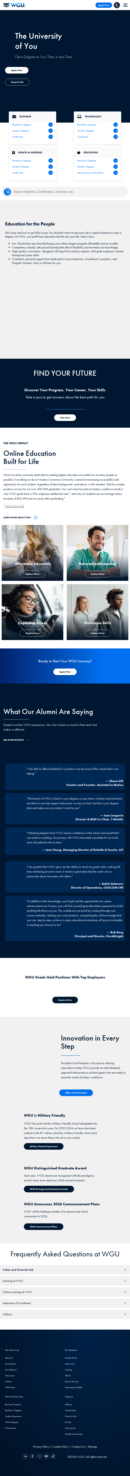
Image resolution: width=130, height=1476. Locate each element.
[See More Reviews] (15, 740)
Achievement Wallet (73, 1387)
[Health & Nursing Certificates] (32, 173)
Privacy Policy (41, 1447)
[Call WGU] (117, 5)
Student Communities (74, 1433)
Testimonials (70, 1428)
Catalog (68, 1369)
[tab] (65, 1269)
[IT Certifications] (97, 137)
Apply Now (104, 5)
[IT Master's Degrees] (97, 131)
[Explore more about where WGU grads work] (65, 1000)
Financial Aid (71, 1416)
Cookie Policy (60, 1447)
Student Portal (71, 1357)
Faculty (68, 1422)
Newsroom (10, 1375)
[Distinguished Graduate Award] (49, 1189)
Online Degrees (11, 1422)
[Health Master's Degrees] (32, 167)
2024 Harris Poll (14, 506)
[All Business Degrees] (32, 137)
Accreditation (11, 1369)
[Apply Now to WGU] (65, 672)
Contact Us (78, 1447)
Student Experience (13, 1416)
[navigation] (125, 5)
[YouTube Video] (65, 315)
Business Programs (13, 1404)
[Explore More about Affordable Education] (33, 574)
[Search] (65, 192)
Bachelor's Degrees (13, 1410)
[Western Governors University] (14, 5)
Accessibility (10, 1363)
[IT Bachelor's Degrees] (97, 125)
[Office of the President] (76, 1092)
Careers (8, 1381)
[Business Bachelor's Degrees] (32, 125)
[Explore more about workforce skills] (98, 633)
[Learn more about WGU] (20, 517)
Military (68, 1404)
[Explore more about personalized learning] (98, 574)
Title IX (68, 1375)
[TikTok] (53, 1457)
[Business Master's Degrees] (32, 131)
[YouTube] (46, 1457)
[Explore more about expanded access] (16, 70)
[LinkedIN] (26, 1457)
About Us (9, 1357)
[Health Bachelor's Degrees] (32, 161)
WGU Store (10, 1387)
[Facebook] (32, 1457)
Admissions (70, 1363)
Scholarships (10, 1428)
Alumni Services (72, 1381)
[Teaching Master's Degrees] (97, 167)
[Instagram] (39, 1457)
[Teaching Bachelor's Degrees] (97, 161)
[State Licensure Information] (97, 173)
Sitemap (92, 1447)
